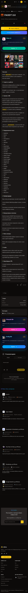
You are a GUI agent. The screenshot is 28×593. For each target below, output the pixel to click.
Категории (3, 569)
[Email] (6, 553)
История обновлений (4, 585)
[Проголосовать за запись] (3, 23)
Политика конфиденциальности (6, 579)
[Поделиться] (20, 285)
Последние (20, 357)
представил (8, 74)
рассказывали (11, 124)
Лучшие (8, 357)
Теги (1, 571)
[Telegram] (4, 553)
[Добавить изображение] (4, 370)
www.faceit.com (23, 302)
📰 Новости (13, 11)
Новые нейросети (4, 565)
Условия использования (5, 581)
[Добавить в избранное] (17, 285)
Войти (25, 1)
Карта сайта (3, 583)
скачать (4, 109)
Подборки (2, 567)
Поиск (2, 563)
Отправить (21, 369)
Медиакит (16, 565)
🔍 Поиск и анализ (10, 313)
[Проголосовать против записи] (25, 23)
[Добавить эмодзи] (7, 370)
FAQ (15, 569)
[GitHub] (2, 553)
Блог (16, 563)
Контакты (16, 567)
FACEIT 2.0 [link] (20, 11)
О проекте (2, 576)
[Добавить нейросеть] (21, 2)
